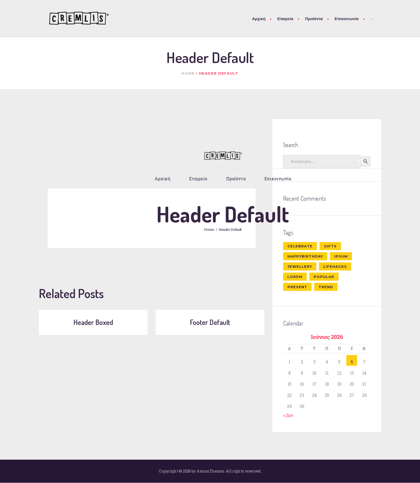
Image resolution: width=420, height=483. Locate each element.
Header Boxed (93, 322)
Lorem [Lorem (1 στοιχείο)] (294, 277)
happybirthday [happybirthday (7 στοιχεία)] (305, 256)
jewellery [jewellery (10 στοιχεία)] (299, 266)
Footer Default (210, 322)
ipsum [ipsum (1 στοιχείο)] (341, 256)
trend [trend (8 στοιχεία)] (325, 287)
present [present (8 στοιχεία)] (297, 287)
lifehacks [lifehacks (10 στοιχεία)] (335, 266)
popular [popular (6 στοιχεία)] (324, 277)
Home (188, 73)
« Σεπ (288, 415)
